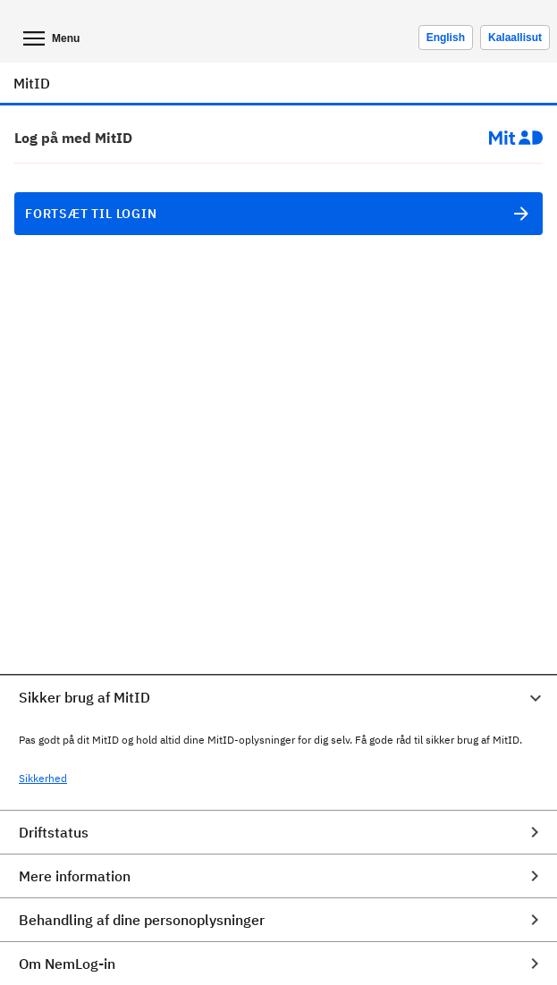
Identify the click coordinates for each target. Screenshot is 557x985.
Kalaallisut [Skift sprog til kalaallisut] (515, 37)
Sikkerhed (43, 778)
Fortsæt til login (278, 213)
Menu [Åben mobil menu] (50, 38)
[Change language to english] (445, 37)
